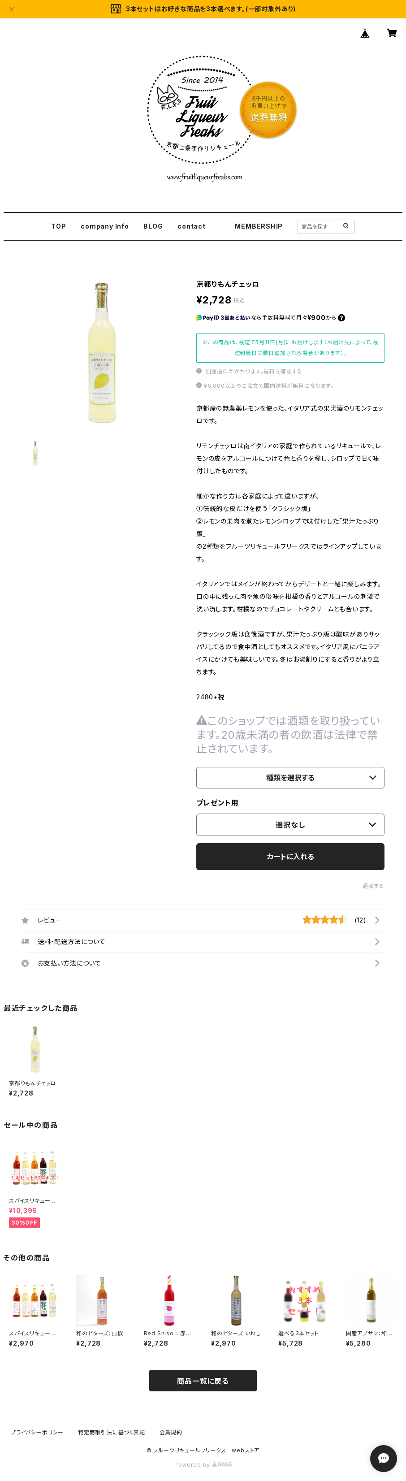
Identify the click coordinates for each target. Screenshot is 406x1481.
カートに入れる (290, 856)
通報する (373, 886)
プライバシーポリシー (37, 1432)
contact (191, 226)
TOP (58, 226)
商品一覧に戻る (203, 1381)
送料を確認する (282, 371)
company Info (105, 226)
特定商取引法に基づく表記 (111, 1432)
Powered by (203, 1464)
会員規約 (171, 1432)
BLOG (153, 226)
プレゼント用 (217, 802)
